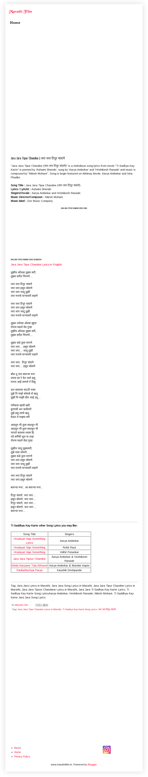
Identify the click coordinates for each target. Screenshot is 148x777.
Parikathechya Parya (29, 570)
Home (15, 23)
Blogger (92, 764)
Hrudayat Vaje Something (29, 547)
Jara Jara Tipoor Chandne (29, 558)
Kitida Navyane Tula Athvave (29, 565)
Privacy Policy (22, 756)
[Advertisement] (28, 59)
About (17, 747)
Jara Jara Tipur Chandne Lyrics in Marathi (39, 609)
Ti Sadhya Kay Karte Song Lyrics (80, 609)
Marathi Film (22, 605)
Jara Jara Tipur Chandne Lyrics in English (36, 264)
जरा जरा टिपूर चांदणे (107, 609)
